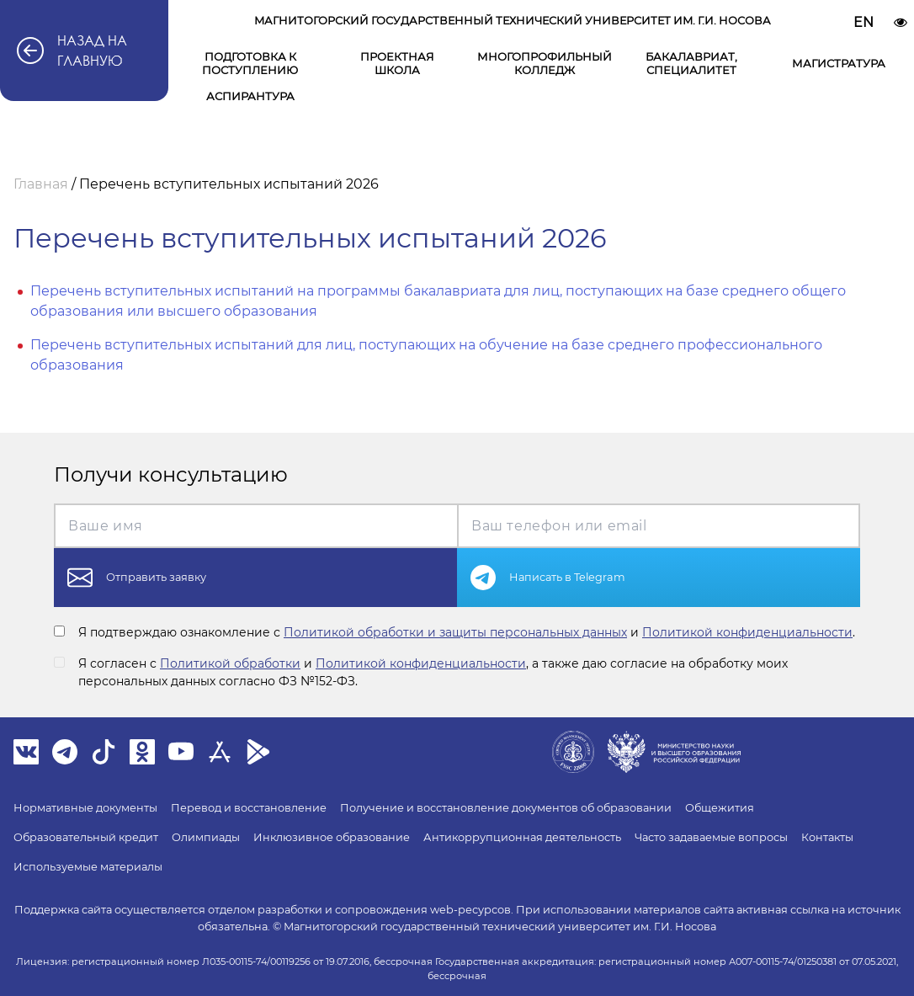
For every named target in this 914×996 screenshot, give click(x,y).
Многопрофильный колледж (544, 63)
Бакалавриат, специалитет (691, 63)
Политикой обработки (230, 663)
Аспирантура (250, 96)
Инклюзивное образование (331, 837)
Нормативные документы (85, 808)
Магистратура (838, 63)
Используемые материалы (87, 866)
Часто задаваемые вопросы (711, 837)
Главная (40, 184)
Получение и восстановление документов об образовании (506, 808)
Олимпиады (206, 837)
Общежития (719, 808)
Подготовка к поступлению (250, 63)
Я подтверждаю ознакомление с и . (466, 632)
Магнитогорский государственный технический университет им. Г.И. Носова (512, 20)
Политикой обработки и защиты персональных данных (455, 632)
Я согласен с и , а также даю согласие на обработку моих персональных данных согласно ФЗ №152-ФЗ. (433, 672)
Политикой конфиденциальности (747, 632)
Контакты (827, 837)
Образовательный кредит (85, 837)
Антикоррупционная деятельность (522, 837)
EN (863, 22)
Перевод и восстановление (249, 808)
